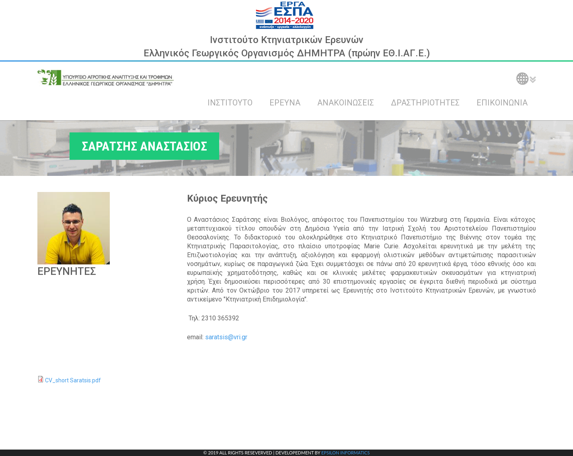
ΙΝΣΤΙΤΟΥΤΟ (230, 102)
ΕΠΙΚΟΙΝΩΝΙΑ (502, 102)
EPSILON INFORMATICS (345, 452)
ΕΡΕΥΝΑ (284, 102)
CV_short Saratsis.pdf (73, 380)
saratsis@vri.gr (226, 337)
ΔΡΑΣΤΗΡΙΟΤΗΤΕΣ (425, 102)
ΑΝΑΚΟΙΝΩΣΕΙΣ (345, 102)
